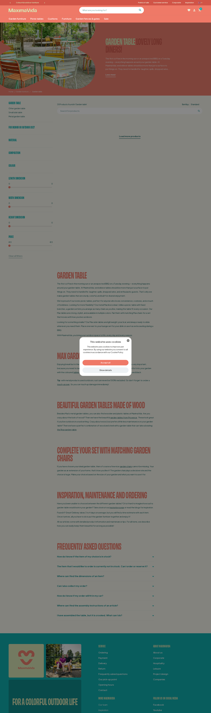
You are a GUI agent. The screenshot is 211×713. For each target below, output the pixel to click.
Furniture (66, 18)
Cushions (53, 18)
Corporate (176, 3)
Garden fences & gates (88, 18)
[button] (105, 370)
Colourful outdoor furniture (27, 3)
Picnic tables (36, 18)
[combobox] (128, 340)
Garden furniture (17, 18)
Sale (106, 18)
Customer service (160, 3)
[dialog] (105, 356)
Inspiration (189, 3)
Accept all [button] (105, 362)
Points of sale (143, 3)
